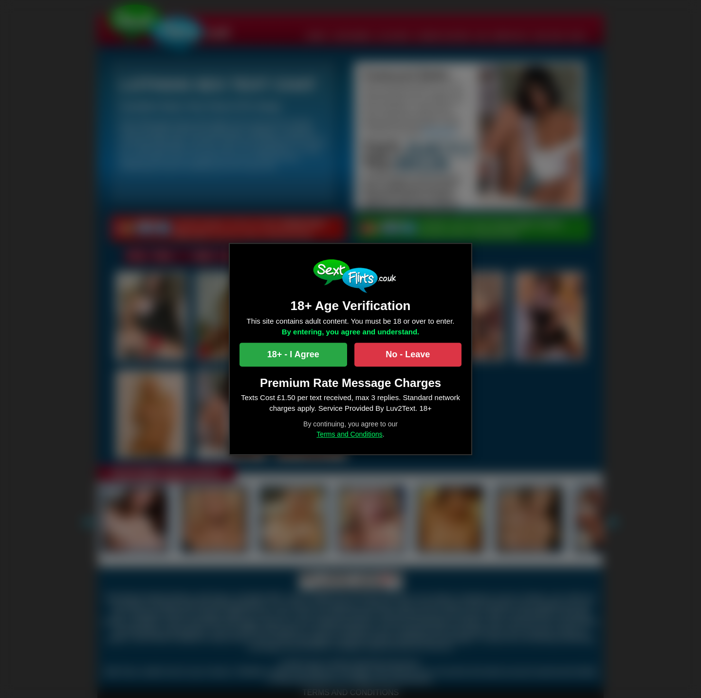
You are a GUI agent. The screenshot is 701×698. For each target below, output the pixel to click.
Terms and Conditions (349, 434)
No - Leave (408, 354)
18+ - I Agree (293, 354)
